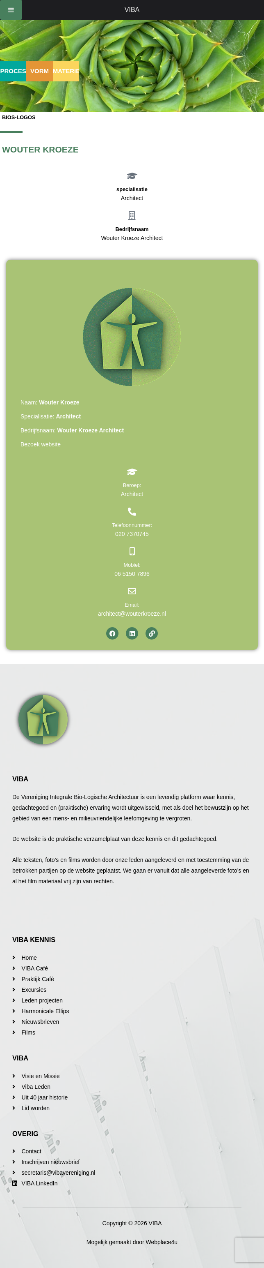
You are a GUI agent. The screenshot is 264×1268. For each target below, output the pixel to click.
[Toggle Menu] (11, 10)
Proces (13, 70)
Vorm (39, 70)
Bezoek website (40, 444)
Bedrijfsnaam (132, 229)
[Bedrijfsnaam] (132, 216)
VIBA (132, 9)
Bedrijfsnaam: (72, 430)
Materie (66, 70)
